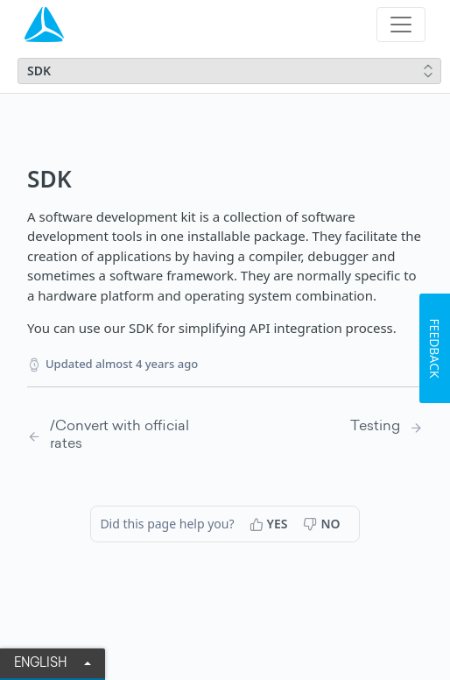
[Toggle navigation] (400, 24)
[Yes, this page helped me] (270, 524)
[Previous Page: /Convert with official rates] (112, 435)
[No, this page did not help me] (323, 524)
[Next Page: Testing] (386, 427)
